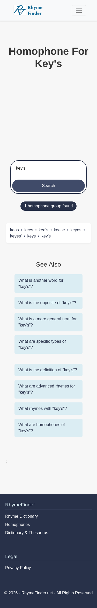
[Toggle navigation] (79, 10)
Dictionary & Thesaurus (26, 533)
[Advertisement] (48, 113)
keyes (76, 230)
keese (59, 230)
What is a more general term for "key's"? (47, 322)
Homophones (17, 524)
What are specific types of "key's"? (42, 344)
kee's (43, 230)
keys (31, 236)
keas (14, 230)
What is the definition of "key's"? (47, 370)
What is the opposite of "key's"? (47, 303)
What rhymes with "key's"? (42, 408)
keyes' (16, 236)
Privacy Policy (18, 568)
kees (28, 230)
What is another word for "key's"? (40, 283)
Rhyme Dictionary (21, 516)
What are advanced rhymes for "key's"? (46, 389)
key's (46, 236)
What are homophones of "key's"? (41, 427)
